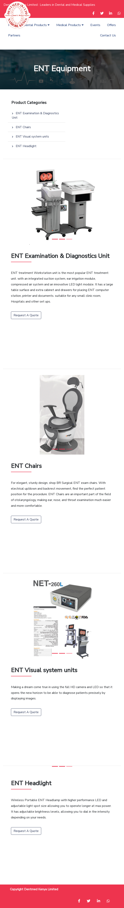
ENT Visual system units (30, 137)
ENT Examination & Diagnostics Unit (35, 115)
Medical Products (70, 25)
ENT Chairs (21, 127)
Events (95, 25)
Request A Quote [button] (26, 315)
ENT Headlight (24, 146)
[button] (93, 14)
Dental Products (36, 25)
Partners (14, 35)
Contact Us (108, 35)
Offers (111, 25)
